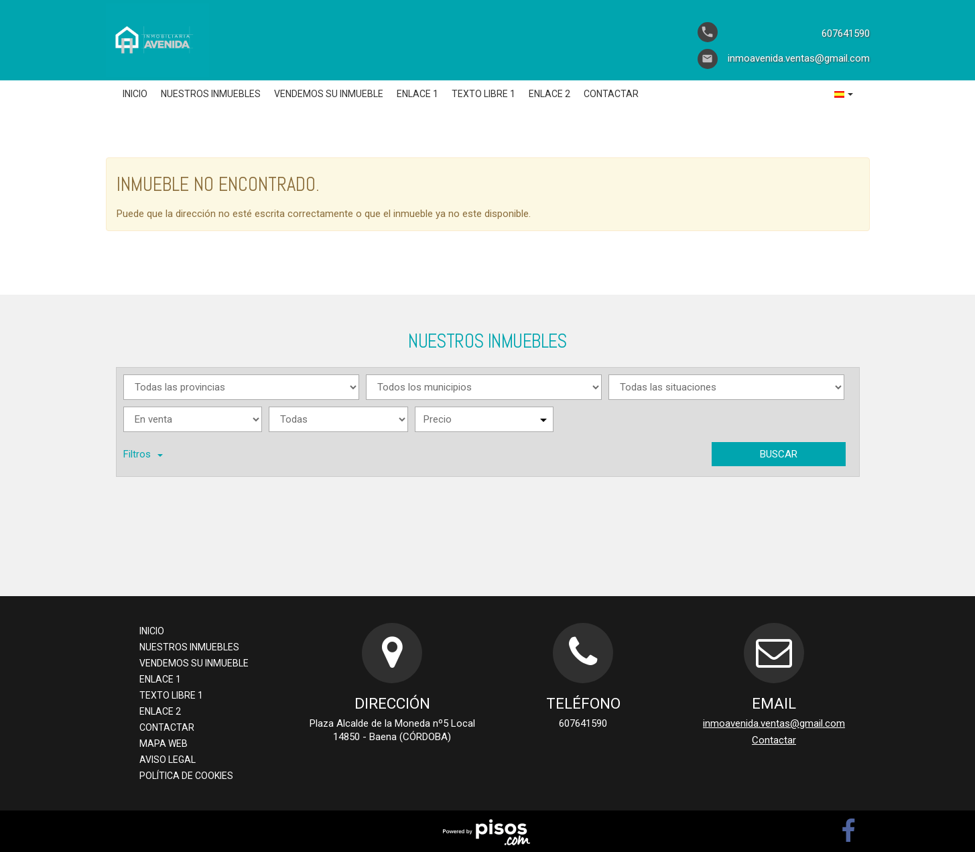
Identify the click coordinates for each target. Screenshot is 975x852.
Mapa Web (163, 743)
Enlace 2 (549, 93)
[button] (844, 93)
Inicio (135, 93)
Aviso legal (167, 759)
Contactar (611, 93)
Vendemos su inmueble (328, 93)
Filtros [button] (143, 454)
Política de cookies (186, 775)
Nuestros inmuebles (211, 93)
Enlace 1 (417, 93)
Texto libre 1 (483, 93)
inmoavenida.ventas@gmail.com (774, 723)
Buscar (778, 454)
